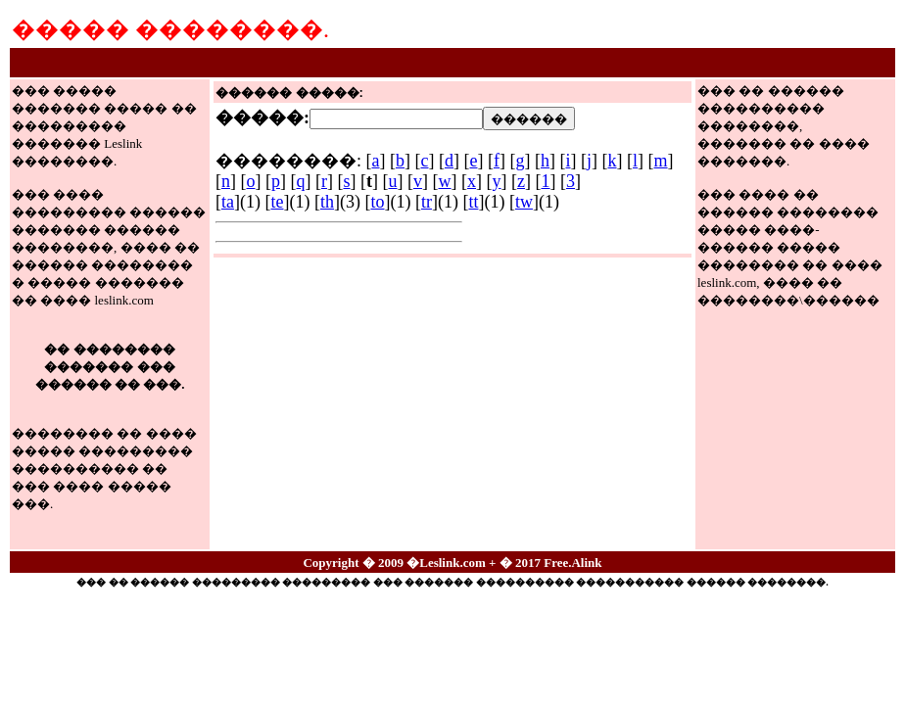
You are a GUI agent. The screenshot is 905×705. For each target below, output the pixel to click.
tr (426, 202)
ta (227, 202)
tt (473, 202)
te (276, 202)
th (327, 202)
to (377, 202)
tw (524, 202)
